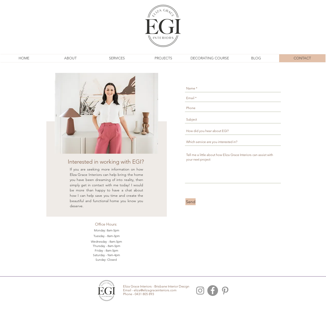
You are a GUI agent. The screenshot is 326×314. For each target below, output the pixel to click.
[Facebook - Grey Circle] (212, 290)
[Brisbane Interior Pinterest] (225, 290)
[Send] (190, 202)
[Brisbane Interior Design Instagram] (200, 290)
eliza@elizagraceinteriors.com (155, 290)
